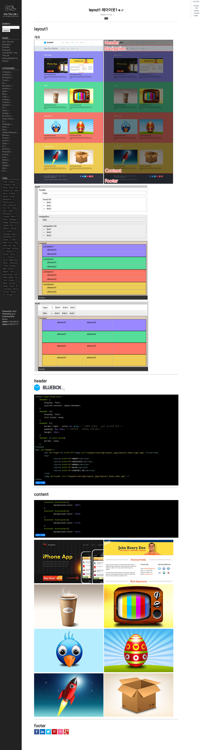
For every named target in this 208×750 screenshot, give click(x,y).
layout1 (196, 6)
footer (196, 16)
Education (6, 44)
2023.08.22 (14, 322)
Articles (5, 61)
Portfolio (6, 47)
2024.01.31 (14, 324)
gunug (4, 319)
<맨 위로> (196, 2)
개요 (196, 8)
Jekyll (14, 311)
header (196, 11)
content (196, 13)
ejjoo (13, 314)
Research (6, 50)
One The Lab (7, 41)
